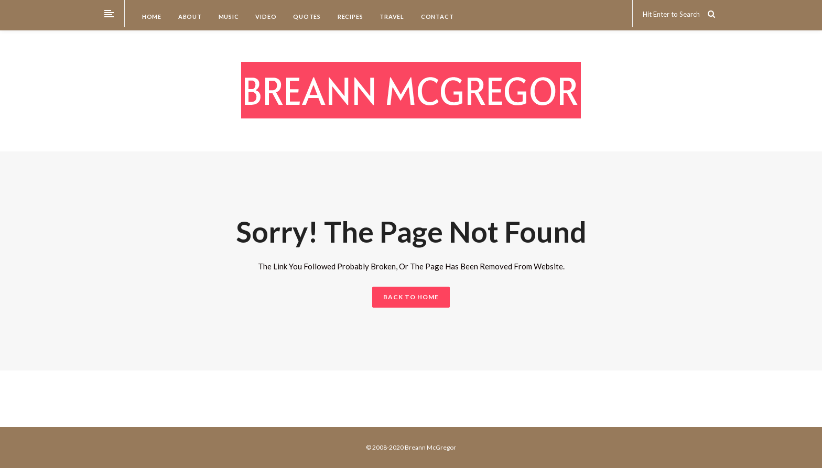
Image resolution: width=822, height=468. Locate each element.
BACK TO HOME (411, 297)
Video (265, 16)
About (189, 16)
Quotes (306, 16)
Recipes (349, 16)
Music (228, 16)
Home (150, 16)
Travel (391, 16)
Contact (436, 16)
